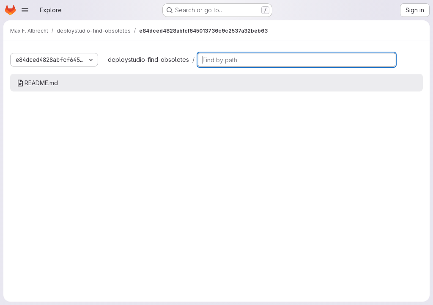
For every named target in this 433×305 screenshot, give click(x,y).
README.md (37, 82)
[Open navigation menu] (25, 10)
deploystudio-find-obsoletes (148, 59)
